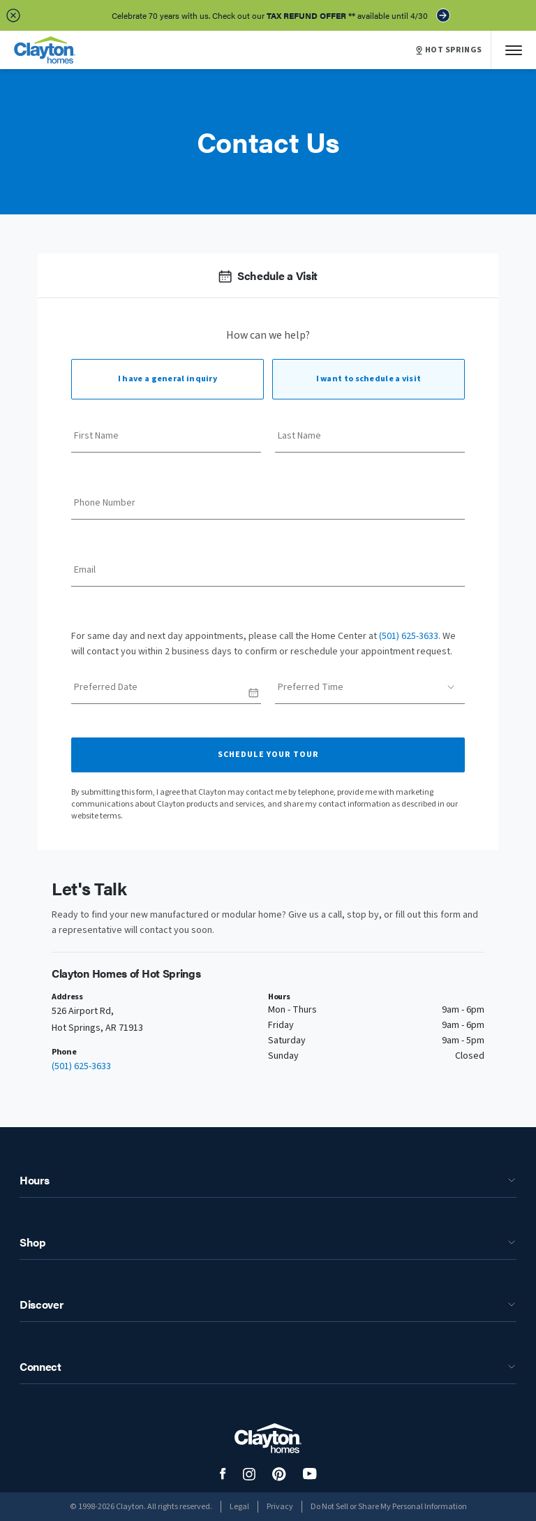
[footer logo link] (268, 1438)
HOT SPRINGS (449, 50)
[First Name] (166, 441)
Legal (239, 1507)
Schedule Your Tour (268, 754)
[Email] (268, 575)
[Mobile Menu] (513, 50)
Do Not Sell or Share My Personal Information (389, 1507)
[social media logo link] (223, 1474)
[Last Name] (370, 441)
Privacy (280, 1507)
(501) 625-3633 (408, 636)
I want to (369, 379)
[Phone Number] (268, 508)
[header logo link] (44, 50)
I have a (167, 379)
